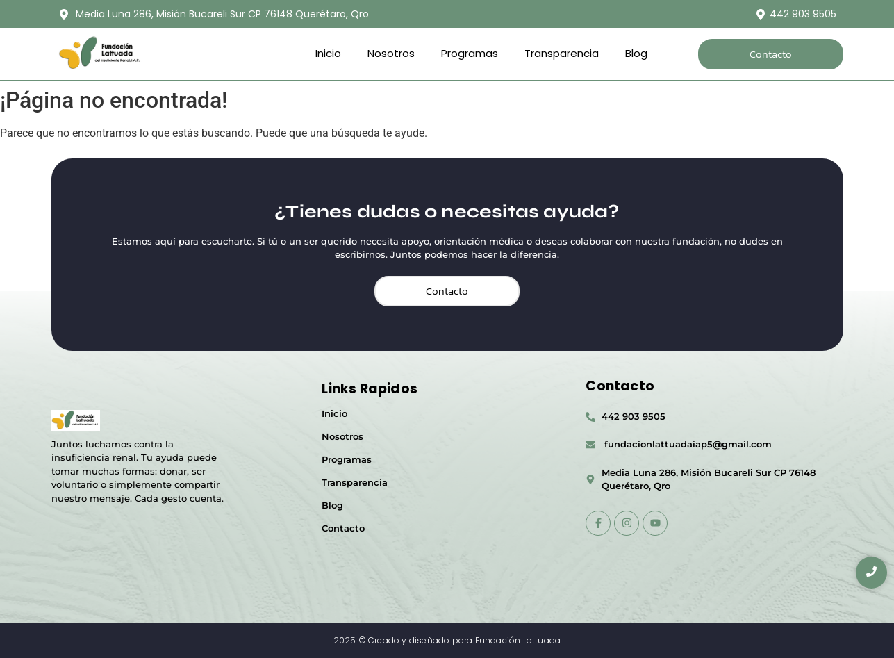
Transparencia (561, 53)
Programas (469, 53)
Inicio (328, 53)
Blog (636, 53)
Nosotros (391, 53)
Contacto (343, 528)
